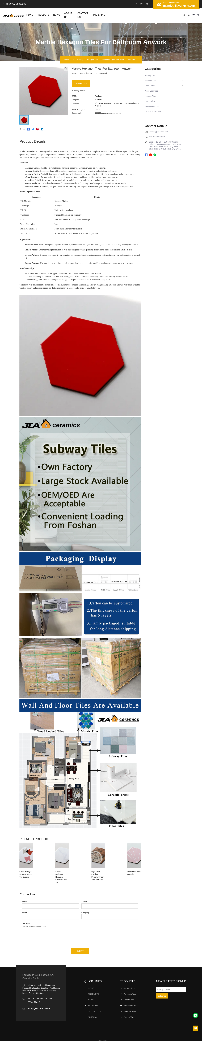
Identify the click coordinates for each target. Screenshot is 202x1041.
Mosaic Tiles (150, 86)
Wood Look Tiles (151, 91)
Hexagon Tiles (94, 59)
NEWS (63, 15)
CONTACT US (93, 15)
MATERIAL (110, 15)
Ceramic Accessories (153, 111)
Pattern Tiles (150, 101)
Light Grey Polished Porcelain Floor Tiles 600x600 (95, 873)
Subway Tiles (150, 75)
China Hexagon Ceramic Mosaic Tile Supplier (29, 873)
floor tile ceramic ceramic (126, 872)
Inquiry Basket (78, 90)
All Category (77, 59)
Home (64, 59)
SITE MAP (102, 1033)
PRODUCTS (49, 15)
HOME (36, 15)
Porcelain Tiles (150, 81)
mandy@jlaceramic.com (158, 132)
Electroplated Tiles (152, 106)
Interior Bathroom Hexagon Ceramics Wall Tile (62, 873)
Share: (22, 129)
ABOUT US (76, 15)
